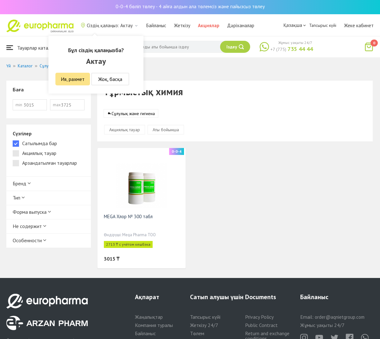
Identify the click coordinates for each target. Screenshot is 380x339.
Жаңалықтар (149, 317)
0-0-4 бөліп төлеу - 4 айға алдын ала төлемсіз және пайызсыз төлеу (190, 6)
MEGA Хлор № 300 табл (128, 216)
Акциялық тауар (124, 130)
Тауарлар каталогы (32, 47)
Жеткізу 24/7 (204, 325)
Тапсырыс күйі (322, 25)
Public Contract (261, 325)
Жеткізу (182, 25)
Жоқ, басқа (110, 79)
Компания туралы (154, 325)
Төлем (197, 333)
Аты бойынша (166, 130)
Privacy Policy (259, 317)
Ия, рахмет (73, 79)
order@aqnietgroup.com (339, 317)
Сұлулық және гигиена (133, 113)
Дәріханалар (240, 25)
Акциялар (208, 25)
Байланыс (156, 25)
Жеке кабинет (359, 25)
